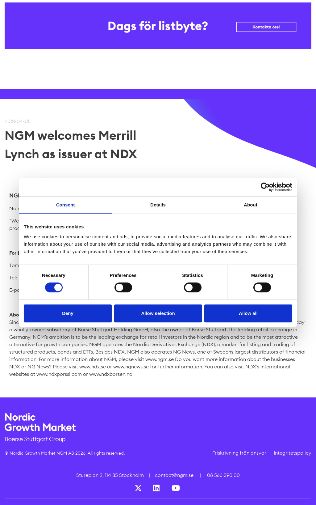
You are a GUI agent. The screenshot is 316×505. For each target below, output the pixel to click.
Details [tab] (158, 204)
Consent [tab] (65, 204)
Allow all (248, 313)
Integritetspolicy (292, 453)
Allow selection (158, 313)
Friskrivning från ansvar (239, 453)
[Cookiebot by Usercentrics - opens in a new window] (265, 187)
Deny (67, 313)
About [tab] (250, 204)
